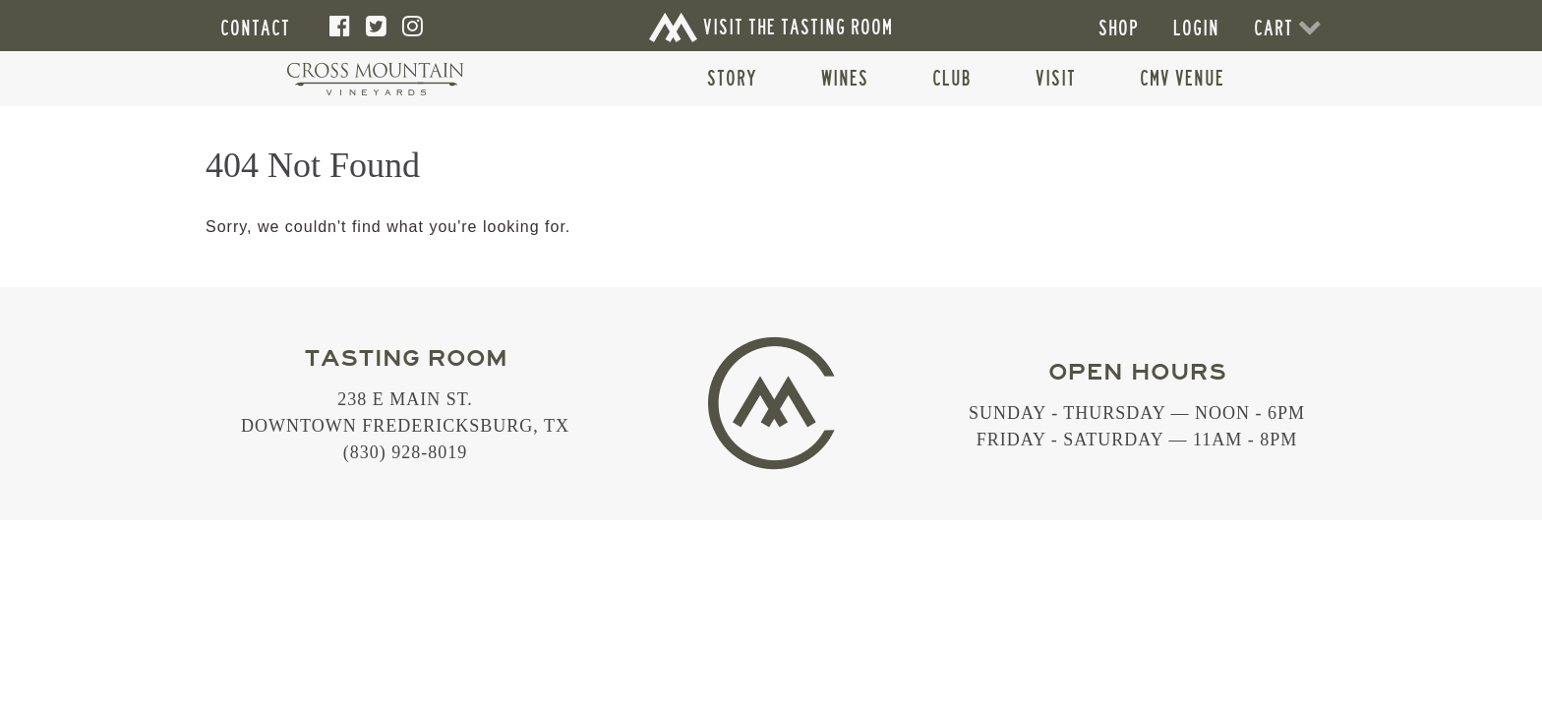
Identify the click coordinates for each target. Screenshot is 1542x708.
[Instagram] (413, 26)
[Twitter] (376, 26)
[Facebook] (340, 26)
